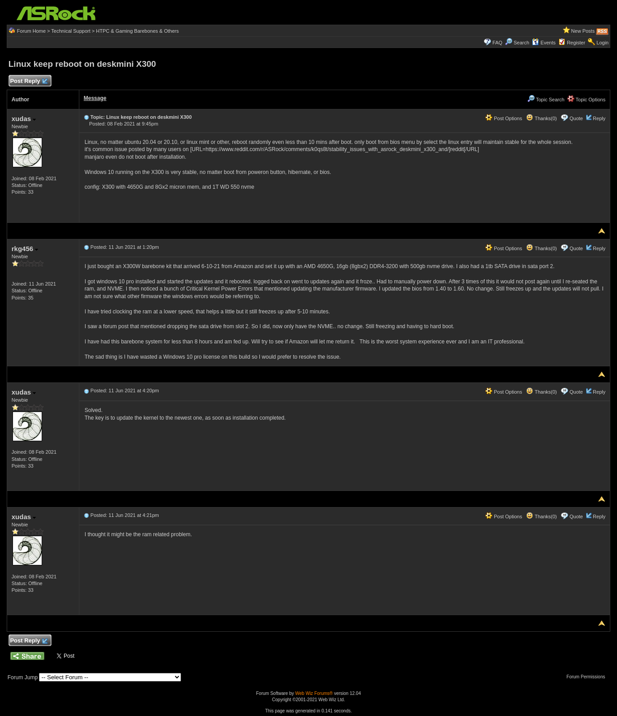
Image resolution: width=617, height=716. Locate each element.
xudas (24, 118)
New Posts (583, 31)
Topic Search (545, 99)
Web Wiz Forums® (314, 693)
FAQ (497, 42)
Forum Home (31, 31)
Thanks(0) (541, 118)
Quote (576, 118)
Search (521, 42)
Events (544, 42)
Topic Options (586, 99)
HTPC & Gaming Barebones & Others (137, 31)
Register (576, 42)
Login (602, 42)
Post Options (503, 118)
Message (95, 98)
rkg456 (25, 248)
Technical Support (70, 31)
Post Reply (29, 81)
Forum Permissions (587, 676)
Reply (599, 118)
